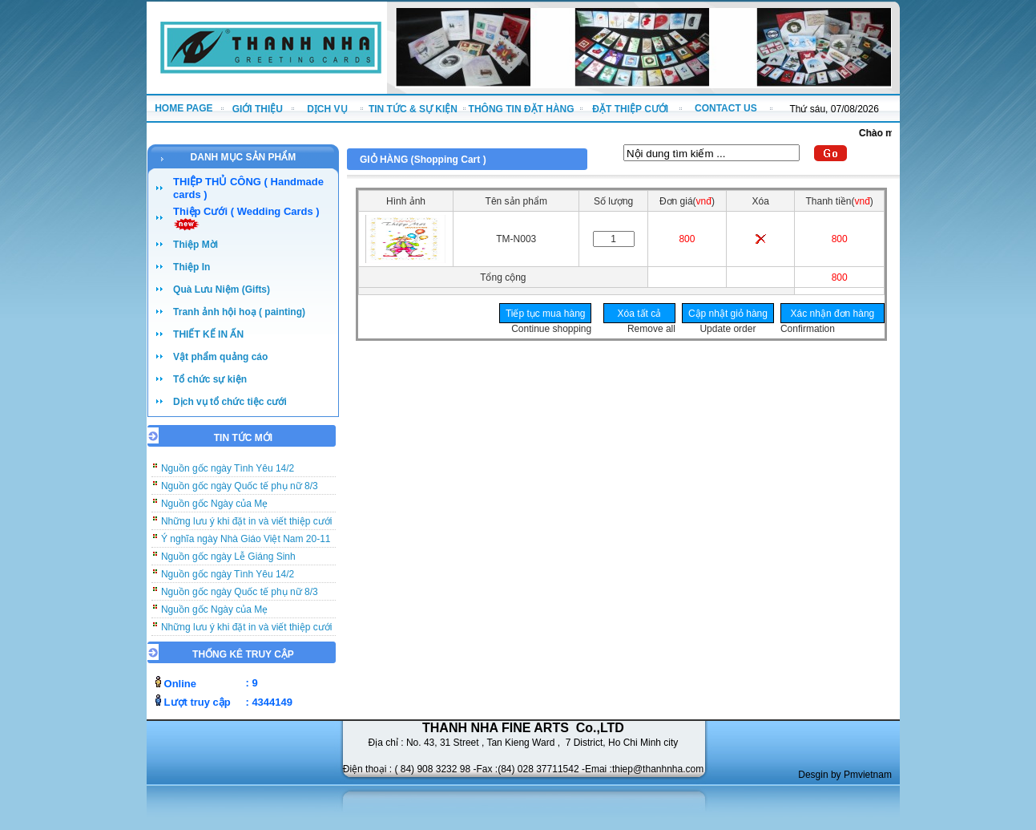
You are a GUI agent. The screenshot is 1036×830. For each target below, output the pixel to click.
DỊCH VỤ (327, 109)
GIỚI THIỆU (257, 109)
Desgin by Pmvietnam (845, 774)
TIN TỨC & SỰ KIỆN (413, 109)
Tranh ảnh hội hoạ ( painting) (239, 312)
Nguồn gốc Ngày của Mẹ (214, 511)
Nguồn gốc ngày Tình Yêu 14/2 (227, 476)
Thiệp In (191, 267)
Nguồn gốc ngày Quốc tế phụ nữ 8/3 (239, 494)
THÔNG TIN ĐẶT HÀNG (521, 109)
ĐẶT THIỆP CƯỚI (630, 109)
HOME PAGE (183, 108)
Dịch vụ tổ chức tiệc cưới (230, 401)
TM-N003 (516, 239)
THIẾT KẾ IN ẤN (208, 334)
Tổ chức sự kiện (210, 379)
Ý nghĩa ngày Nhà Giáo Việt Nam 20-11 (246, 547)
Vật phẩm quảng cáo (220, 356)
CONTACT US (726, 108)
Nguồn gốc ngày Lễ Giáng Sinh (228, 564)
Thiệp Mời (195, 244)
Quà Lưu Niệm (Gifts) (221, 289)
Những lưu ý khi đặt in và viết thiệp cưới (246, 529)
